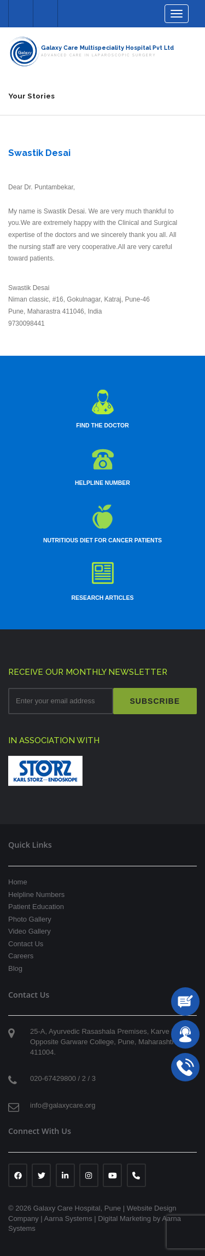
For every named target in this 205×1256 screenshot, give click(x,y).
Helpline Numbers (36, 894)
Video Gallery (29, 931)
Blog (15, 968)
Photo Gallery (29, 919)
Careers (20, 956)
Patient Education (36, 906)
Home (17, 882)
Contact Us (25, 944)
